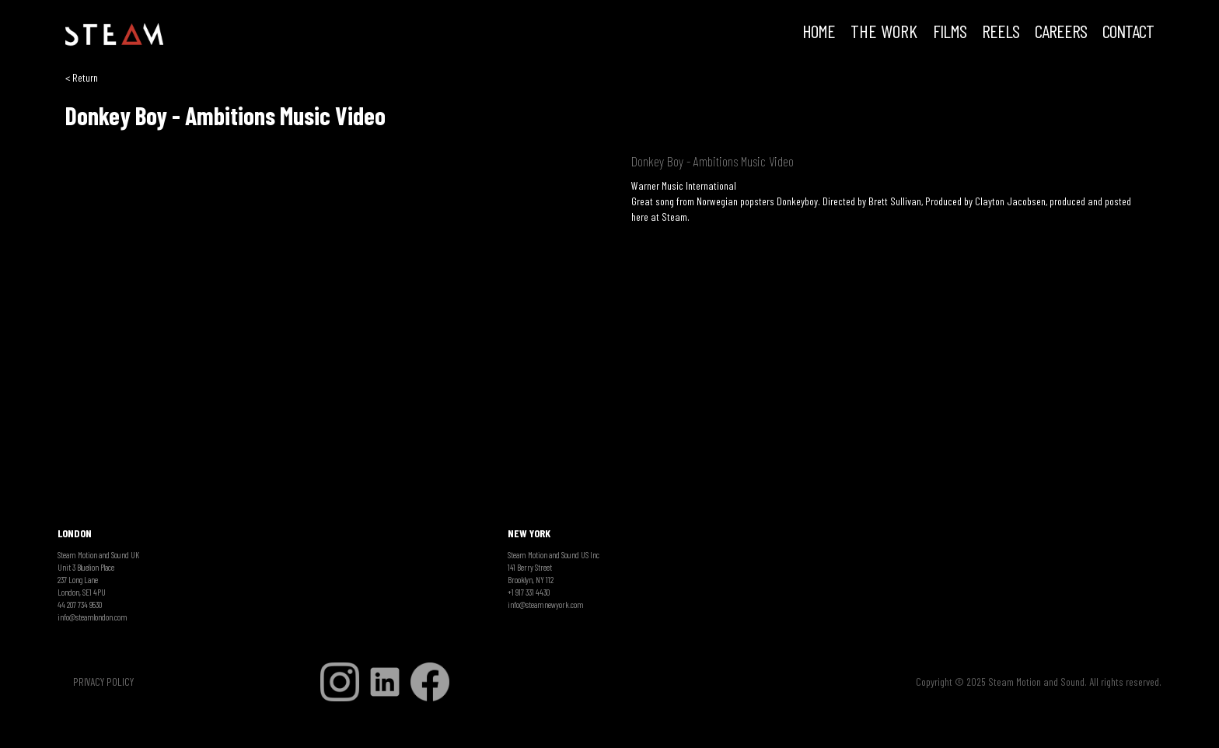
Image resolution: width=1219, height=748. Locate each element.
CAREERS (1061, 32)
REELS (1000, 32)
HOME (818, 32)
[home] (114, 35)
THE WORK (884, 32)
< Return (81, 77)
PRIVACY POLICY (103, 681)
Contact (1128, 32)
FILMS (949, 32)
